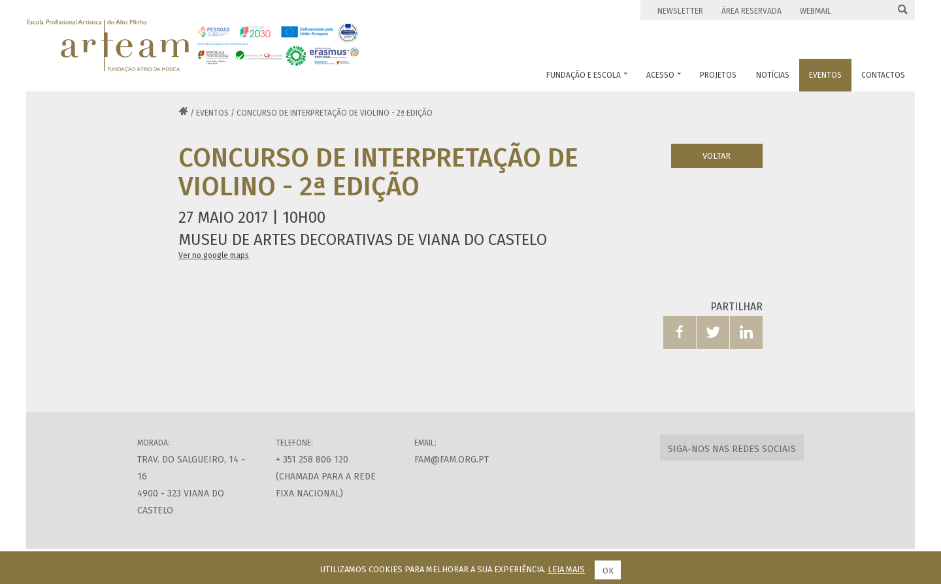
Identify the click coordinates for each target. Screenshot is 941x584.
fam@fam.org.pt (451, 459)
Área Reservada (751, 11)
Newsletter (680, 11)
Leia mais (566, 569)
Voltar (716, 156)
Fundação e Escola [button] (586, 75)
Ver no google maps (213, 255)
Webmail (815, 11)
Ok (608, 571)
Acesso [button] (663, 75)
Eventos (212, 113)
